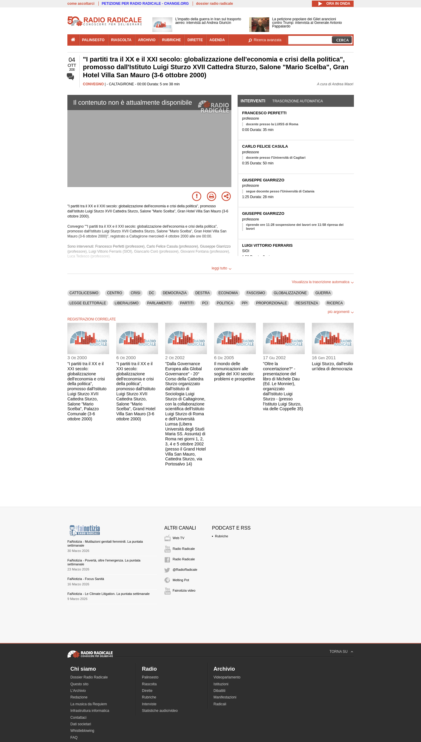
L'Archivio (78, 691)
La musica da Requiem (88, 704)
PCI (205, 303)
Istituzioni (220, 684)
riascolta (121, 40)
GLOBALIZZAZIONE (290, 293)
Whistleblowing (82, 731)
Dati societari (80, 724)
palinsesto (93, 40)
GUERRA (323, 293)
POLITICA (225, 303)
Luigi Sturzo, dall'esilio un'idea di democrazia (332, 366)
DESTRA (202, 293)
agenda (217, 40)
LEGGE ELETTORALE (87, 303)
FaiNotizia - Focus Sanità (85, 579)
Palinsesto (150, 677)
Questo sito (79, 684)
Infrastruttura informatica (89, 711)
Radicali (219, 704)
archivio (147, 40)
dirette (195, 40)
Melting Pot (181, 580)
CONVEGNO (93, 84)
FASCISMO (256, 293)
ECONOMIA (228, 293)
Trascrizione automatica (297, 101)
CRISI (135, 293)
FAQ (74, 737)
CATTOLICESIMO (83, 293)
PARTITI (187, 303)
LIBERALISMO (127, 303)
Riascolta (149, 684)
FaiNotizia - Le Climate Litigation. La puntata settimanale (108, 594)
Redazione (78, 697)
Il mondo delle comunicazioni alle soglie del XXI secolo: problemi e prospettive (234, 371)
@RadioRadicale (185, 569)
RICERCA (335, 303)
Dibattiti (219, 691)
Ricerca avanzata (267, 40)
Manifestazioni (224, 697)
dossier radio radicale (214, 3)
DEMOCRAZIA (175, 293)
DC (151, 293)
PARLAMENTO (159, 303)
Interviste (149, 704)
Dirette (147, 691)
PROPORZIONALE (271, 303)
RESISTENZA (306, 303)
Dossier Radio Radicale (89, 677)
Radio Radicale (184, 548)
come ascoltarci (81, 3)
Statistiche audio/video (160, 711)
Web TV (178, 538)
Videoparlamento (227, 677)
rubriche (171, 40)
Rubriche (221, 536)
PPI (244, 303)
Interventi (253, 100)
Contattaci (78, 717)
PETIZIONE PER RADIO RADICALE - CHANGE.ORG (145, 3)
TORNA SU (338, 652)
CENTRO (114, 293)
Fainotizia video (184, 590)
